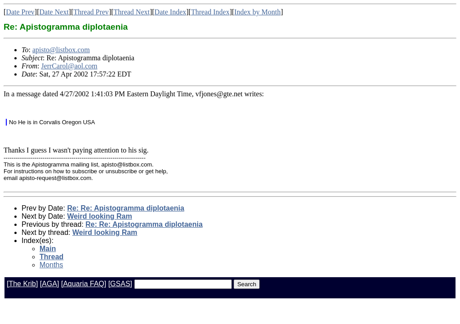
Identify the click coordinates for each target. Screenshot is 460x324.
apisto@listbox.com (61, 50)
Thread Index (210, 12)
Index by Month (257, 12)
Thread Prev (91, 12)
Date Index (170, 12)
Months (51, 265)
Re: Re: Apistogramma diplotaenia (125, 208)
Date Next (54, 12)
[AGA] (49, 284)
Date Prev (20, 12)
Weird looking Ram (99, 216)
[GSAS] (120, 284)
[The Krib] (22, 284)
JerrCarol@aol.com (69, 66)
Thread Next (132, 12)
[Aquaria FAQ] (83, 284)
